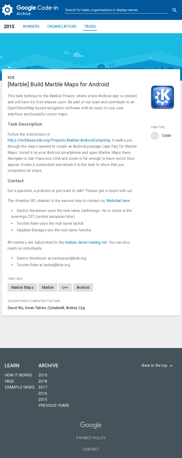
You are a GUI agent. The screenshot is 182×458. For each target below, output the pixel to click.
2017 (42, 387)
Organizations (62, 26)
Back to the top (158, 366)
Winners (31, 26)
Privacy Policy (91, 438)
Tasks (90, 26)
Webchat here (118, 200)
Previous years (53, 405)
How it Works (18, 375)
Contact (91, 449)
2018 (42, 381)
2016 (42, 393)
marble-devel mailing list (86, 242)
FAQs (9, 381)
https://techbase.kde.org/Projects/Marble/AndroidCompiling (59, 140)
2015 (42, 399)
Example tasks (20, 387)
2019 (42, 375)
